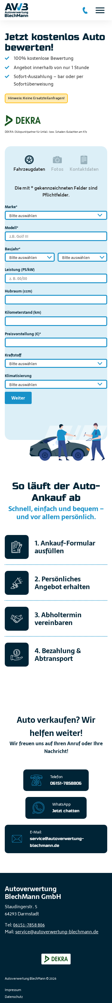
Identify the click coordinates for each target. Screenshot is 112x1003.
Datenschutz (14, 997)
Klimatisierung (18, 376)
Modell (11, 228)
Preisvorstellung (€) (23, 334)
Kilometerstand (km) (23, 312)
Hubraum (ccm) (18, 291)
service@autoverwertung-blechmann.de (56, 932)
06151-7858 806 (29, 925)
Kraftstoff (13, 355)
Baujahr (12, 249)
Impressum (13, 990)
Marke (11, 207)
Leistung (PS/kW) (20, 270)
